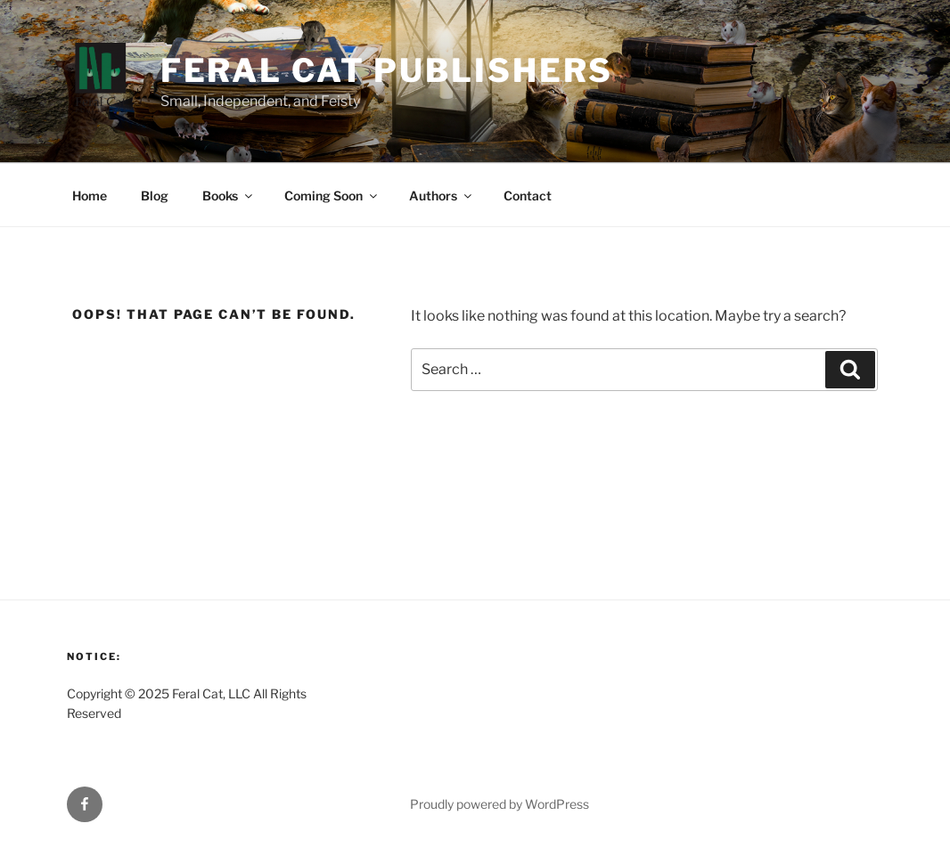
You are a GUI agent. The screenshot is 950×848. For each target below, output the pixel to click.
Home (89, 195)
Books (228, 195)
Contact (528, 195)
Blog (154, 195)
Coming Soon (332, 195)
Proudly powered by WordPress (499, 803)
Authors (441, 195)
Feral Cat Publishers (387, 70)
